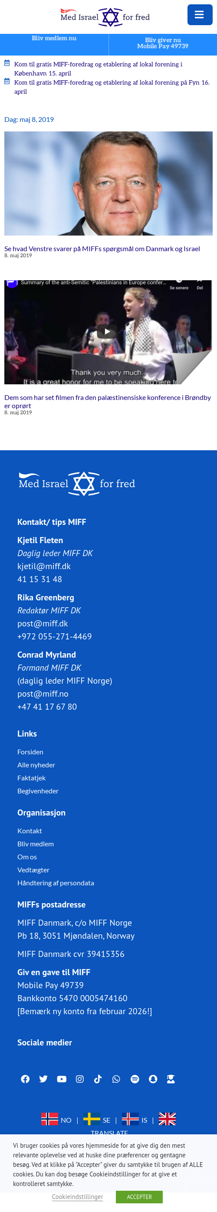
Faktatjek (31, 777)
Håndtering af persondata (55, 882)
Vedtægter (33, 869)
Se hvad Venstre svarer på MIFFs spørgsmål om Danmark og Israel (102, 248)
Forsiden (30, 751)
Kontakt (29, 830)
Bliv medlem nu (54, 38)
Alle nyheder (36, 764)
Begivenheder (38, 790)
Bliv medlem (35, 843)
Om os (27, 856)
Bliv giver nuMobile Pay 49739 (163, 43)
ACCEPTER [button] (139, 1197)
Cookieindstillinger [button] (77, 1196)
